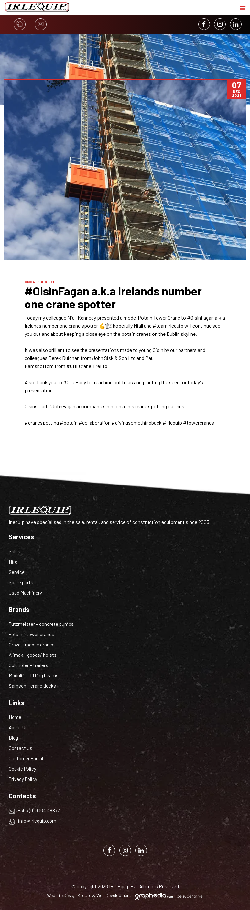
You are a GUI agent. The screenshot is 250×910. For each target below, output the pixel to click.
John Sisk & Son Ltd (114, 358)
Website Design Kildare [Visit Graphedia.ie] (69, 895)
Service (17, 572)
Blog (13, 738)
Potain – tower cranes (31, 634)
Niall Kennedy (81, 318)
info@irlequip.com (32, 821)
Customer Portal (26, 758)
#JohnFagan (61, 406)
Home (15, 717)
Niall (138, 326)
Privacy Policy (23, 779)
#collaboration (95, 422)
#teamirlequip (168, 326)
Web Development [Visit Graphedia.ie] (113, 895)
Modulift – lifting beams (34, 675)
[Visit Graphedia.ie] (167, 895)
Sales (14, 551)
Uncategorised (40, 281)
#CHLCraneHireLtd (86, 366)
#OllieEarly (74, 382)
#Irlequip (172, 422)
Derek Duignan (64, 358)
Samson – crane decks (32, 686)
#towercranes (198, 422)
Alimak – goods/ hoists (33, 655)
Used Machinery (25, 592)
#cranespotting (42, 422)
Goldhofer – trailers (28, 665)
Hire (13, 562)
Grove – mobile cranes (32, 644)
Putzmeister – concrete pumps (41, 624)
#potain (69, 422)
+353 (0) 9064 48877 (34, 810)
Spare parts (21, 582)
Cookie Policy (22, 769)
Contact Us (20, 748)
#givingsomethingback (137, 422)
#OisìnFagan (200, 318)
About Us (18, 727)
